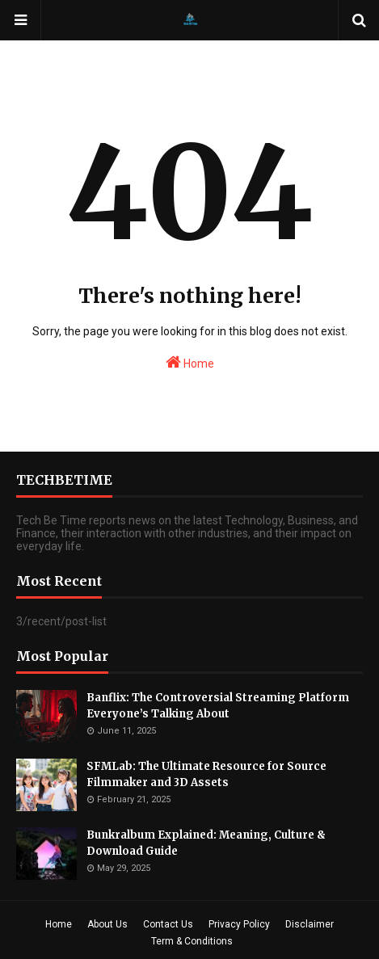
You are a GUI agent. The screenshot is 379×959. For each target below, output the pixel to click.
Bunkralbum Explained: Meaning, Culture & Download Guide (206, 843)
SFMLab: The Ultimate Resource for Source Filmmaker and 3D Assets (206, 774)
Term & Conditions (192, 941)
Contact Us (168, 924)
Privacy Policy (239, 924)
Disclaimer (309, 924)
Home (190, 362)
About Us (107, 924)
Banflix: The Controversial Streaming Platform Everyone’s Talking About (217, 706)
